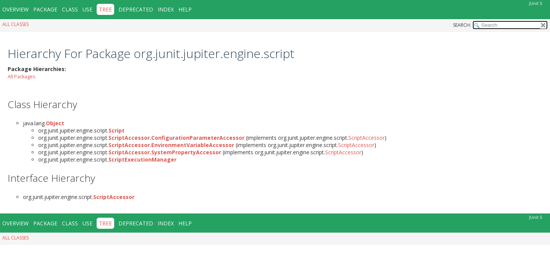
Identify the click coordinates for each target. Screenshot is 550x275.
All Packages (22, 76)
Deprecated (135, 9)
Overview (15, 9)
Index (166, 9)
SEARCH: (462, 25)
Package (45, 9)
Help (185, 9)
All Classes (15, 24)
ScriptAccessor (366, 137)
